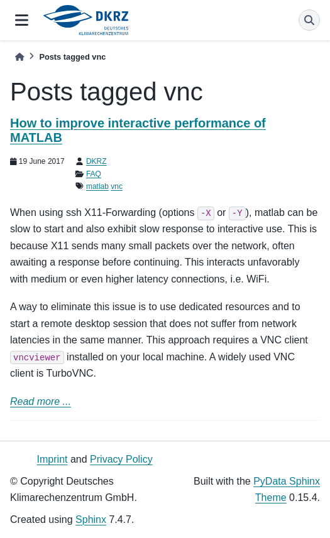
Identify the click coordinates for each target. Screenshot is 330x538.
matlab (97, 186)
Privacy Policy (121, 459)
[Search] (309, 20)
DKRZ (96, 161)
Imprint (52, 459)
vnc (117, 186)
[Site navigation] (21, 20)
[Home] (19, 56)
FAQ (93, 173)
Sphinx (90, 519)
